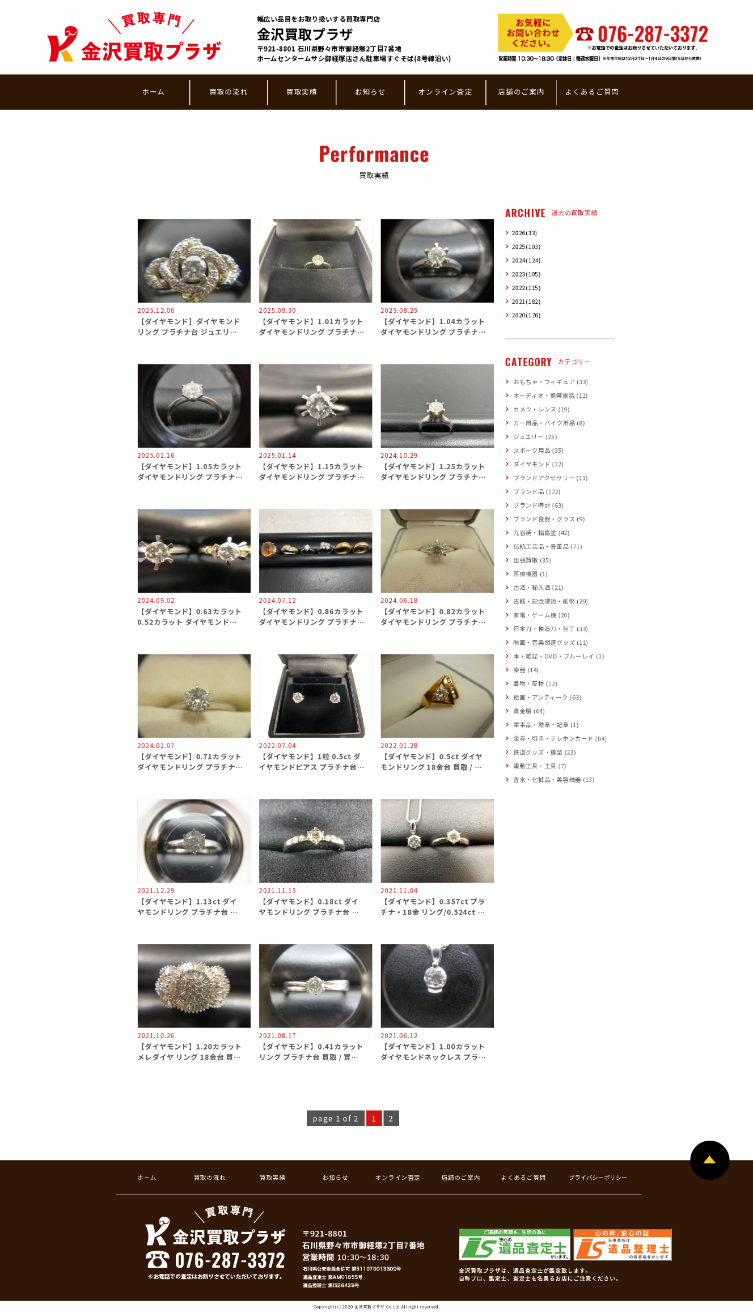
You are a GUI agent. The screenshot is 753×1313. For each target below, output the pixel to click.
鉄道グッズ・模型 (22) (544, 752)
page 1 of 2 (335, 1118)
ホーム (153, 91)
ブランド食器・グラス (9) (549, 519)
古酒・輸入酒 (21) (538, 587)
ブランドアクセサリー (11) (550, 478)
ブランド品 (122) (537, 491)
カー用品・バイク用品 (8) (549, 423)
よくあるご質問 (592, 91)
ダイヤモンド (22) (538, 464)
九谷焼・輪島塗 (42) (541, 532)
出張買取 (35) (532, 560)
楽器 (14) (526, 669)
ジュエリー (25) (535, 436)
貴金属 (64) (529, 711)
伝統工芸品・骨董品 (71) (547, 546)
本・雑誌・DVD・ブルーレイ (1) (558, 656)
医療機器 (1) (530, 574)
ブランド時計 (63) (538, 505)
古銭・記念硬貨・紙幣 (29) (550, 601)
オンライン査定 (445, 91)
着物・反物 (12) (535, 683)
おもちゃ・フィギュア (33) (550, 381)
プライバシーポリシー (598, 1177)
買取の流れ (228, 91)
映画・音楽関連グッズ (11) (550, 642)
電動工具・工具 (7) (539, 766)
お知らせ (370, 91)
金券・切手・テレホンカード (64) (560, 738)
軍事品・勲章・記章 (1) (545, 724)
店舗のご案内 (521, 91)
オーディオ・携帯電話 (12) (550, 395)
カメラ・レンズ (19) (541, 409)
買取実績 (302, 91)
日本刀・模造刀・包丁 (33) (550, 628)
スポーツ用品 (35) (538, 450)
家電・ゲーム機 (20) (541, 615)
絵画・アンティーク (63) (547, 697)
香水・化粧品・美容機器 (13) (553, 779)
